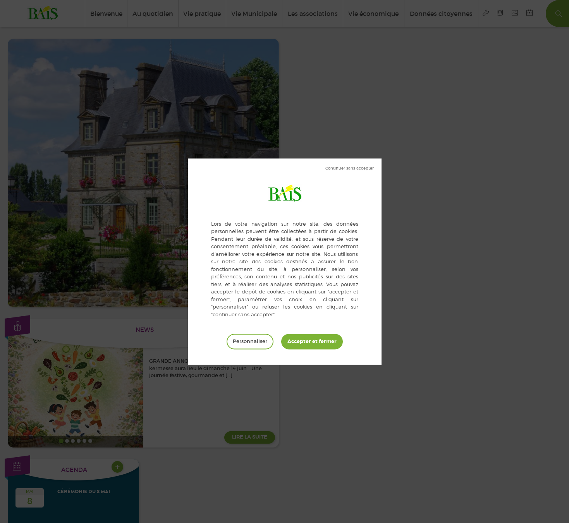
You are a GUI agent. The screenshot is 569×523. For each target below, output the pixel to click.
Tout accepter (312, 341)
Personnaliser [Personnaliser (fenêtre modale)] (250, 341)
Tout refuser (349, 168)
